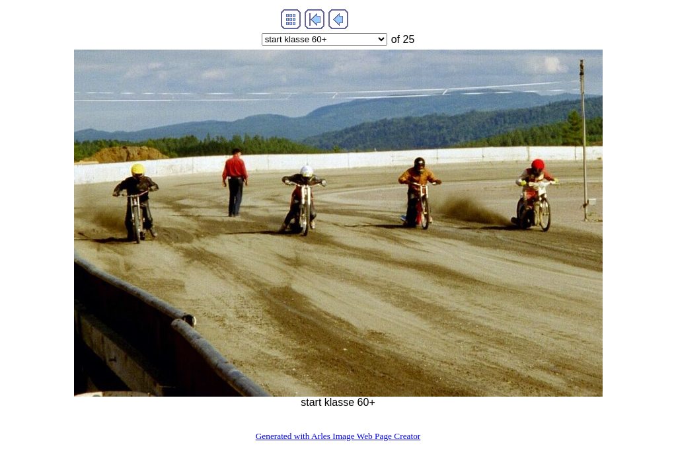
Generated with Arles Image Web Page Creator (338, 436)
